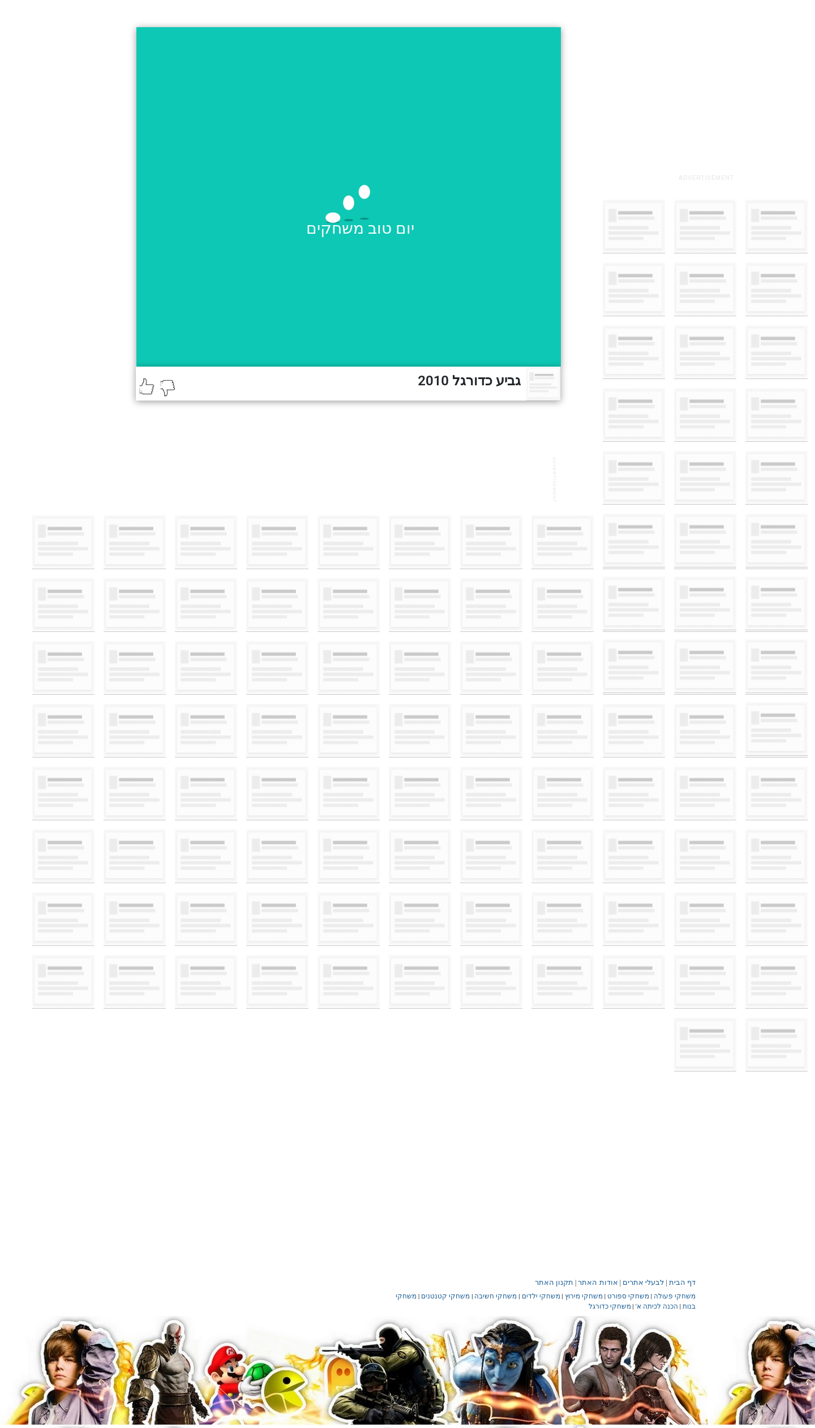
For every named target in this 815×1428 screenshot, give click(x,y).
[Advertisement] (706, 98)
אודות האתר (597, 1282)
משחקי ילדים (541, 1296)
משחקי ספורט (628, 1296)
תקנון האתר (554, 1282)
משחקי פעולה (675, 1296)
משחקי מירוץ (584, 1296)
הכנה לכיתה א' (657, 1306)
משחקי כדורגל (610, 1306)
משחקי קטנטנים (445, 1296)
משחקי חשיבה (495, 1296)
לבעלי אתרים (643, 1282)
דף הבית (682, 1282)
